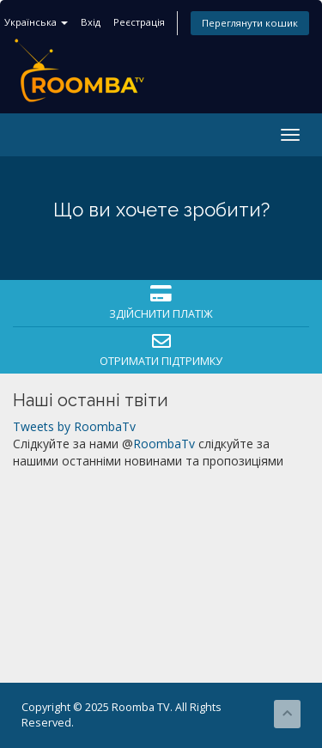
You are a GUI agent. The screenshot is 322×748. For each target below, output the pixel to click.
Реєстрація (139, 21)
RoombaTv (164, 443)
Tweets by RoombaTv (74, 426)
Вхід (90, 21)
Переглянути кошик (250, 22)
